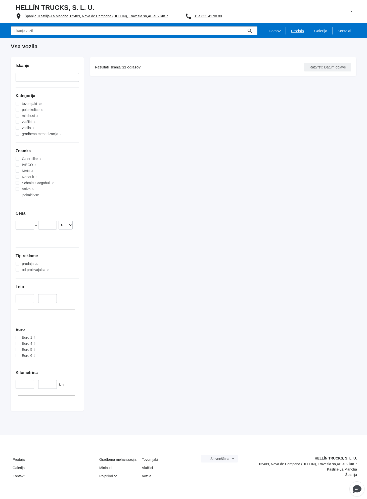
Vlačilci (147, 468)
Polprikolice (108, 476)
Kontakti (19, 476)
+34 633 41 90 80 (208, 16)
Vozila (146, 476)
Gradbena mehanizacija (117, 459)
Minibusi (105, 468)
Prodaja (19, 459)
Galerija (19, 468)
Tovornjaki (150, 459)
